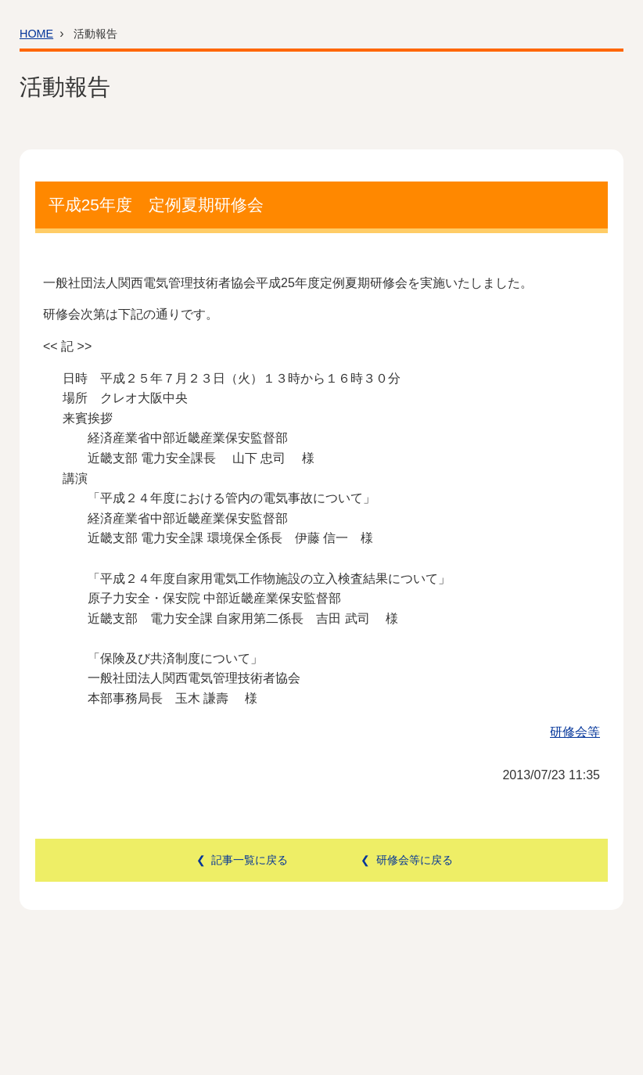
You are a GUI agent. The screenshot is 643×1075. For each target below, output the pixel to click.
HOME (36, 33)
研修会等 (575, 732)
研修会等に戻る (414, 860)
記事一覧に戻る (249, 860)
